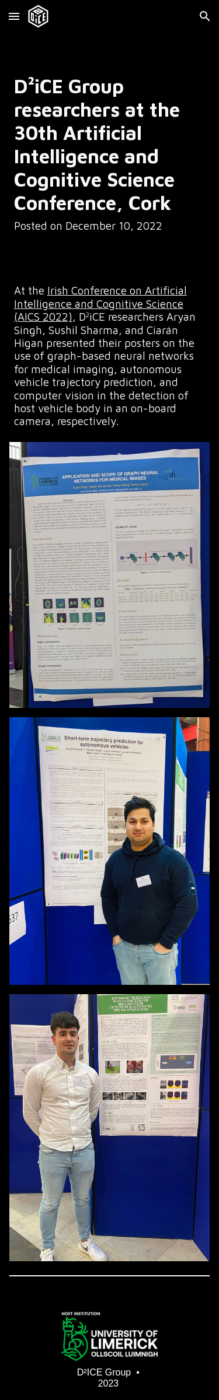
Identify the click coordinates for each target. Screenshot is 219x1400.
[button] (14, 16)
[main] (109, 153)
